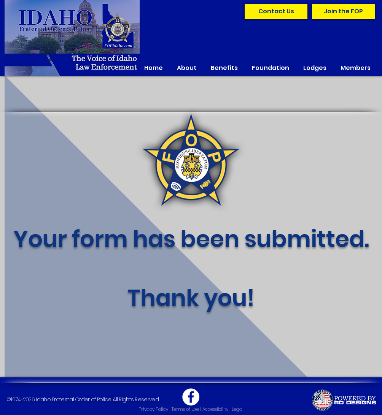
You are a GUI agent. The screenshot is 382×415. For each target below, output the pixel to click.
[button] (187, 68)
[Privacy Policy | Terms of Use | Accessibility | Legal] (191, 409)
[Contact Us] (276, 11)
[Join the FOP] (343, 11)
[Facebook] (190, 396)
